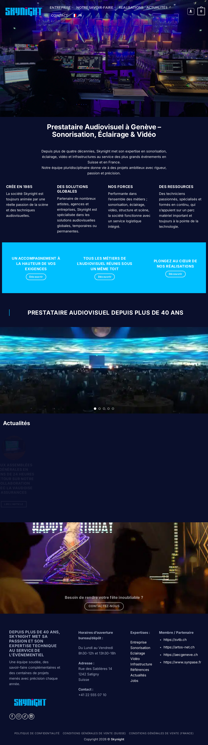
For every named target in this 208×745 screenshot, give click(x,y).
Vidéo (135, 659)
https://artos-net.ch (179, 647)
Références (139, 670)
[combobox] (77, 15)
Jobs (134, 681)
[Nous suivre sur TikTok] (25, 716)
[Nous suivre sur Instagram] (19, 716)
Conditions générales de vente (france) (161, 733)
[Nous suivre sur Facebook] (12, 716)
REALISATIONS (131, 7)
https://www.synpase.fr (182, 662)
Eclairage (137, 653)
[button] (190, 11)
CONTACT (59, 15)
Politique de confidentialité (37, 733)
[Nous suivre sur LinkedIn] (31, 716)
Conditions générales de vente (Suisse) (94, 733)
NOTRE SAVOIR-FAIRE (96, 7)
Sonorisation (140, 648)
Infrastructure (141, 664)
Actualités (156, 7)
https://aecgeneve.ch (181, 655)
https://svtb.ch (175, 640)
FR (77, 15)
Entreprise (62, 7)
